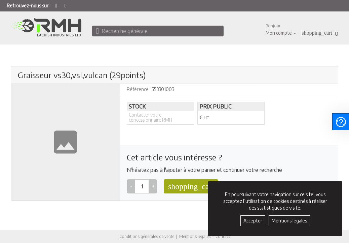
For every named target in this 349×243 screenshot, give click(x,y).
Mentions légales (194, 236)
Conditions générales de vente (146, 236)
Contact (223, 237)
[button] (281, 29)
